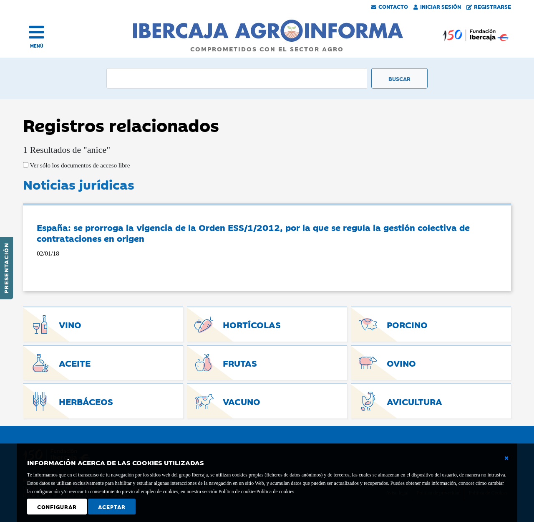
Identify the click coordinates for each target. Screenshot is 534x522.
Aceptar (112, 506)
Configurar (57, 506)
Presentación (6, 268)
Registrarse (488, 6)
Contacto (389, 6)
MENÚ (36, 46)
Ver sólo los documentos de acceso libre (79, 165)
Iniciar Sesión (437, 6)
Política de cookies (275, 491)
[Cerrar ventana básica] (506, 458)
